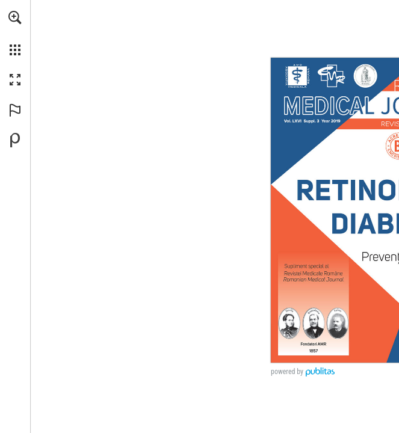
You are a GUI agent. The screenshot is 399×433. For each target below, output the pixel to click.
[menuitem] (15, 33)
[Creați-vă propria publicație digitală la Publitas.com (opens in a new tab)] (15, 140)
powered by (287, 371)
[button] (15, 17)
